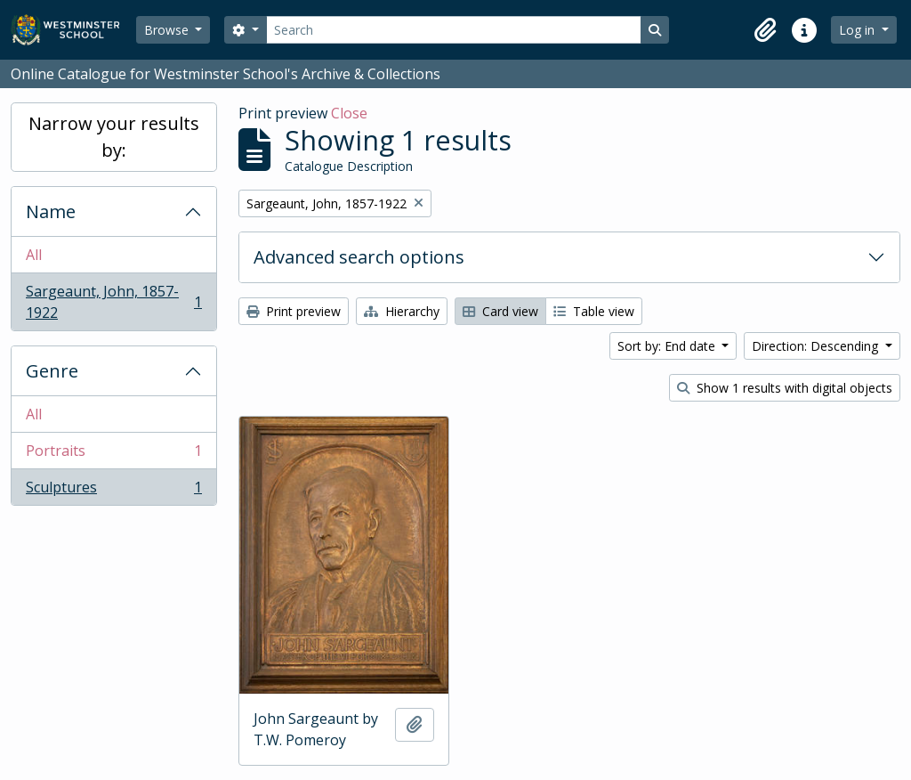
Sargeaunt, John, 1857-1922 (113, 301)
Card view (500, 311)
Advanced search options (359, 257)
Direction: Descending (817, 345)
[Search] (453, 30)
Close (349, 113)
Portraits (113, 454)
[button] (765, 30)
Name (51, 211)
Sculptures (113, 490)
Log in (858, 29)
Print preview (293, 311)
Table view (593, 311)
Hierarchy (401, 311)
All (34, 254)
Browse (168, 29)
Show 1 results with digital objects (784, 387)
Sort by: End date (668, 345)
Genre (52, 371)
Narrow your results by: (113, 136)
